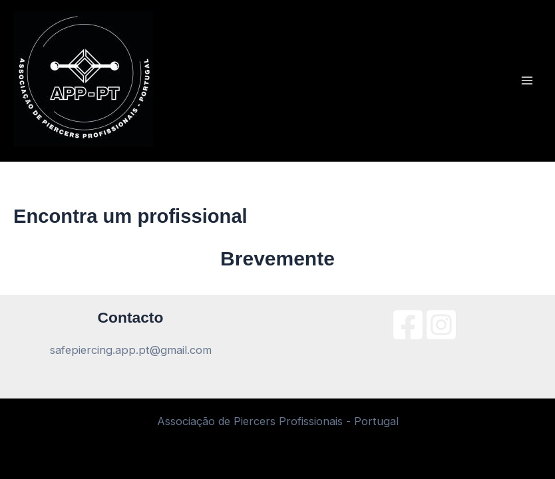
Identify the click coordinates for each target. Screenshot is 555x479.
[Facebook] (408, 324)
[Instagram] (441, 324)
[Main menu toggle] (527, 81)
